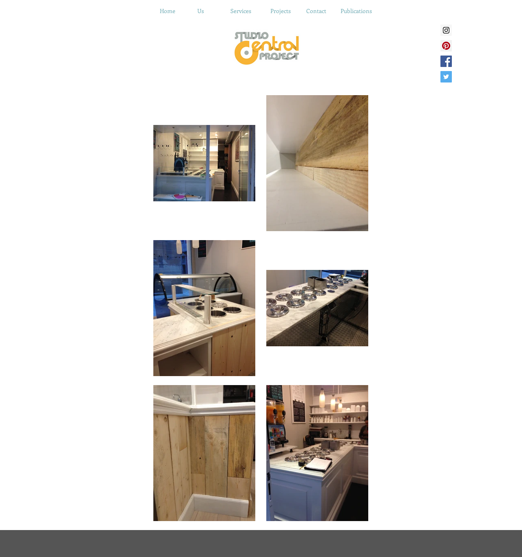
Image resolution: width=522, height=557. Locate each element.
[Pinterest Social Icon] (446, 45)
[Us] (201, 11)
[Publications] (356, 11)
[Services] (241, 11)
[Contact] (316, 11)
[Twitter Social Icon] (446, 76)
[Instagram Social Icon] (446, 30)
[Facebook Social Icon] (446, 61)
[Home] (168, 11)
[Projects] (281, 11)
